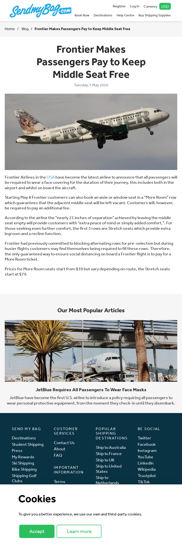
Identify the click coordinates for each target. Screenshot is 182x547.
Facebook (147, 444)
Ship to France (109, 453)
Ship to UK (105, 459)
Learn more (79, 531)
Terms (59, 481)
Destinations (103, 15)
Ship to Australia (111, 447)
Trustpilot (147, 475)
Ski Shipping (23, 462)
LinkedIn (146, 462)
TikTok (144, 481)
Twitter (144, 437)
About (59, 448)
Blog (25, 28)
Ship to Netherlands (107, 480)
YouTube (145, 456)
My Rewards (23, 456)
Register (119, 6)
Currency (157, 6)
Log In (134, 6)
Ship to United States (109, 469)
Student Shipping (28, 444)
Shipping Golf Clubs (24, 478)
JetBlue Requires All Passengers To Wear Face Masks (91, 389)
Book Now (82, 15)
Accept (37, 531)
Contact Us (64, 442)
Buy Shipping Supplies (155, 15)
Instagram (147, 450)
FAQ (58, 455)
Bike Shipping (24, 469)
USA (51, 176)
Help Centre (125, 15)
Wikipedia (147, 469)
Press (17, 450)
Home (10, 28)
